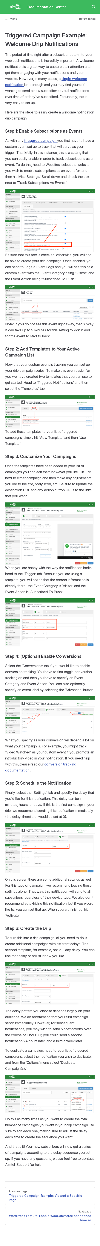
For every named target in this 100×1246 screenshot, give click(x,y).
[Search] (93, 7)
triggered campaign (40, 140)
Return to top (87, 18)
